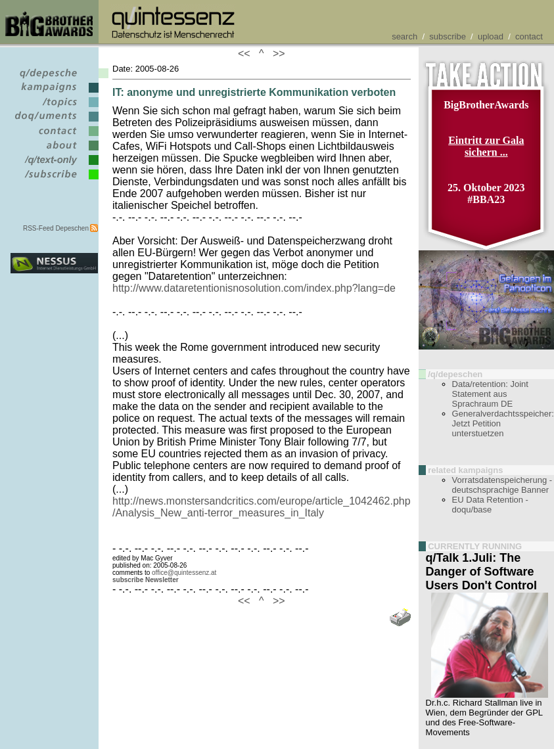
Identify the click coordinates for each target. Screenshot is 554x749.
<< (247, 53)
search (404, 36)
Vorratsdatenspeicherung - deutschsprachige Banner (502, 485)
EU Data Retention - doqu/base (490, 504)
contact (529, 36)
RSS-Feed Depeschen (56, 228)
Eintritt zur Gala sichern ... (486, 146)
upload (490, 36)
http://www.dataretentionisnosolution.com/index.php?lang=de (254, 288)
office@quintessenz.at (184, 572)
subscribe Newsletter (145, 579)
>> (276, 53)
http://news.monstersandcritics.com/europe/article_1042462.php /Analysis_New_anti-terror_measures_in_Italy (261, 506)
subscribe (447, 36)
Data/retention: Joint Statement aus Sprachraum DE (490, 394)
